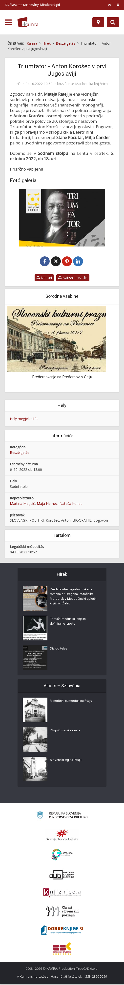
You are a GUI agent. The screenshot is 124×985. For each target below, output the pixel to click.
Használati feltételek (66, 977)
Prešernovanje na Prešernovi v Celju (62, 377)
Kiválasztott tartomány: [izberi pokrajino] (32, 4)
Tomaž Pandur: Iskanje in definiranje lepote (69, 622)
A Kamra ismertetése (32, 977)
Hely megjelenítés (24, 419)
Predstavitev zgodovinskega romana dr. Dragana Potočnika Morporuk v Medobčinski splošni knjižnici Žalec (73, 598)
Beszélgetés (19, 453)
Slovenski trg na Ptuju (66, 761)
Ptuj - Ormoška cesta (66, 732)
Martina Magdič (22, 504)
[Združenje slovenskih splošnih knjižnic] (62, 894)
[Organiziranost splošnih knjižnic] (62, 835)
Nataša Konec (71, 504)
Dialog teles (59, 650)
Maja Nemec (47, 504)
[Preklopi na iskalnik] (113, 22)
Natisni (44, 278)
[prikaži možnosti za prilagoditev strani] (109, 4)
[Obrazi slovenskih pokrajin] (62, 912)
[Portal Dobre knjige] (62, 931)
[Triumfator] (62, 217)
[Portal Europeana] (62, 855)
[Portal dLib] (62, 875)
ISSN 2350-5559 (95, 977)
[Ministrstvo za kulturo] (62, 816)
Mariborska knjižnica (91, 84)
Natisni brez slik (72, 278)
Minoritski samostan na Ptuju (72, 702)
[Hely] (98, 22)
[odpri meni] (8, 22)
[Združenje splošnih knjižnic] (62, 949)
